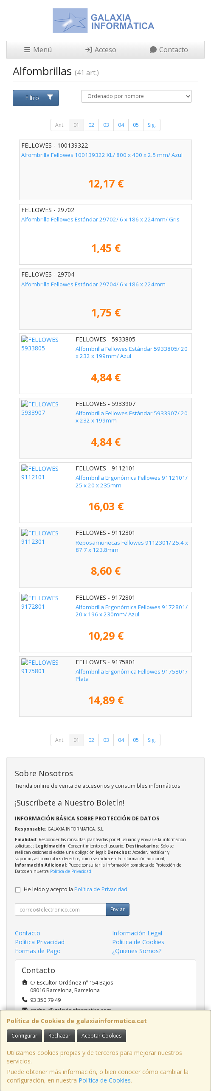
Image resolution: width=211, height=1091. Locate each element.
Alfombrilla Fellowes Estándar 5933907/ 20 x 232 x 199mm (98, 413)
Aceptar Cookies (101, 1035)
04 (121, 125)
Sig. (152, 125)
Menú (37, 49)
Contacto (168, 49)
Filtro (39, 98)
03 (106, 125)
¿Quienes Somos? (136, 951)
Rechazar (59, 1035)
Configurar (24, 1035)
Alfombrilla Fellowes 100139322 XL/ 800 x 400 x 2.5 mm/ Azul (102, 155)
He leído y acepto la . (76, 889)
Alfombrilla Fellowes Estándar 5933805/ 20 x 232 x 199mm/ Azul (99, 352)
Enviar (117, 909)
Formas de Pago (38, 951)
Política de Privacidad (70, 871)
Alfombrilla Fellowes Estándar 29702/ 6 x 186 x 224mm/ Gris (100, 219)
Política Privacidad (40, 942)
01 (76, 125)
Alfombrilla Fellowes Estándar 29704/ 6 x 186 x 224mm (93, 284)
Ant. (60, 125)
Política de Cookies (105, 1080)
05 (136, 125)
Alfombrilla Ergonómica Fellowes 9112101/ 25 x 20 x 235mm (100, 477)
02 (91, 125)
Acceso (100, 49)
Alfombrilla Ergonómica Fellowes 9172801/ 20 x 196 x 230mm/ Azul (103, 610)
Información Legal (137, 933)
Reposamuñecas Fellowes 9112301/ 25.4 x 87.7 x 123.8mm (99, 542)
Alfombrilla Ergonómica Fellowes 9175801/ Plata (84, 671)
